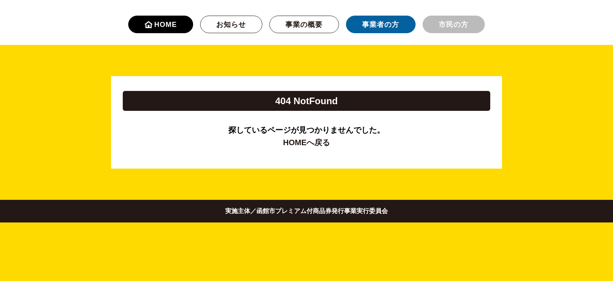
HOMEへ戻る (306, 142)
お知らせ (231, 24)
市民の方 (453, 24)
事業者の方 (380, 24)
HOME (161, 24)
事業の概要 (304, 24)
